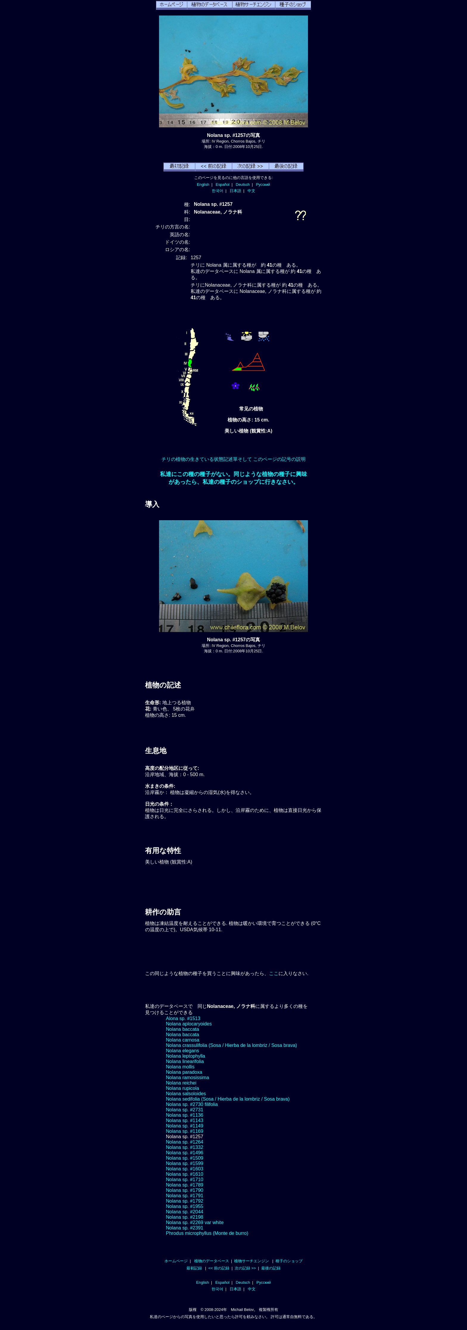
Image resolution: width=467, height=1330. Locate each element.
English (203, 184)
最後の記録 (271, 1268)
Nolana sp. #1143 (184, 1120)
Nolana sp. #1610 (184, 1174)
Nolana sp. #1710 (184, 1179)
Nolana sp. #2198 (184, 1217)
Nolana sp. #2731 (184, 1109)
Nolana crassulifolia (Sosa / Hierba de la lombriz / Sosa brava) (231, 1045)
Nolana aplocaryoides (189, 1023)
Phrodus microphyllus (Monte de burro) (207, 1233)
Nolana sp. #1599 (184, 1163)
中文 (251, 191)
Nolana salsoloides (186, 1093)
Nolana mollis (180, 1066)
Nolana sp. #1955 (184, 1206)
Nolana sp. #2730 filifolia (192, 1104)
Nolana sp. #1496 (184, 1152)
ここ (273, 973)
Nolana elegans (182, 1050)
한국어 (217, 191)
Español (222, 184)
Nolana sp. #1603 (184, 1168)
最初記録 (194, 1268)
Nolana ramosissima (187, 1077)
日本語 (235, 191)
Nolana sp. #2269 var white (195, 1222)
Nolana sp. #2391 (184, 1227)
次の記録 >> (245, 1268)
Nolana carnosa (182, 1039)
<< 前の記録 (218, 1268)
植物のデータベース (211, 1261)
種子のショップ (289, 1261)
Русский (263, 184)
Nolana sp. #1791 (184, 1195)
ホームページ (176, 1261)
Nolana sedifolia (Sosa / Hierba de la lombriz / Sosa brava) (227, 1099)
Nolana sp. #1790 (184, 1190)
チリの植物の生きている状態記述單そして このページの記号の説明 (233, 459)
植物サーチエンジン (251, 1261)
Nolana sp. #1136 (184, 1115)
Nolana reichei (181, 1082)
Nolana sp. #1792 (184, 1201)
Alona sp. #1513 (183, 1018)
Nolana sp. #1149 (184, 1125)
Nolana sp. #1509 (184, 1158)
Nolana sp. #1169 (184, 1131)
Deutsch (243, 184)
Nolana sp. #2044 (184, 1211)
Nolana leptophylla (185, 1056)
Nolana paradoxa (184, 1072)
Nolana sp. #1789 (184, 1184)
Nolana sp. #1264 (184, 1141)
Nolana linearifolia (185, 1061)
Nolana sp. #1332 (184, 1147)
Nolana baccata (182, 1029)
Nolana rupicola (182, 1088)
